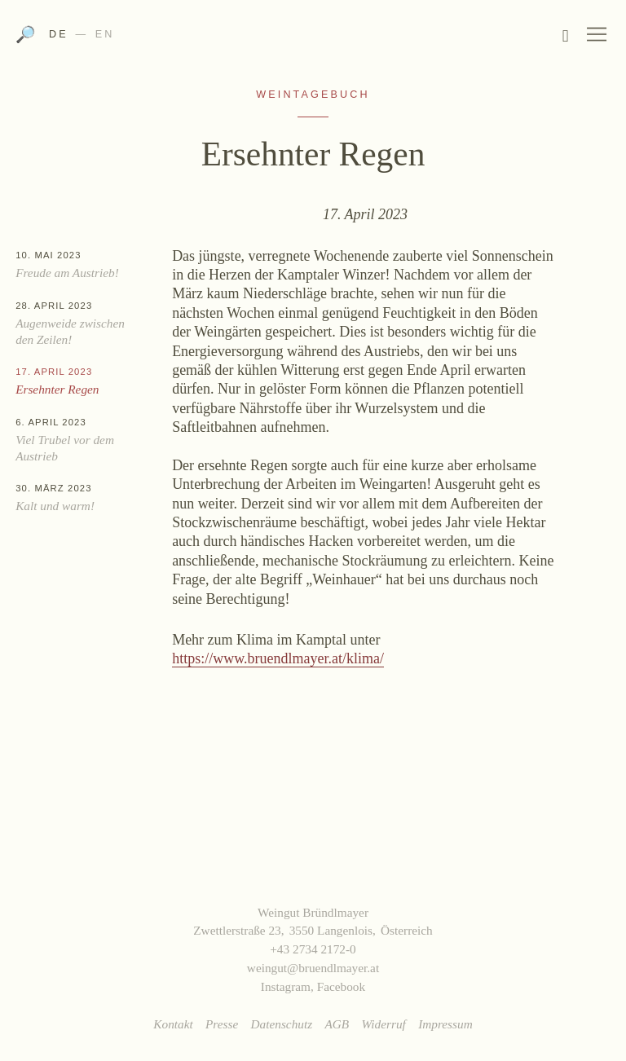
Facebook (341, 986)
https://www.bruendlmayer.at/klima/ (278, 658)
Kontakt (172, 1024)
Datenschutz (282, 1024)
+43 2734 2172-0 (313, 949)
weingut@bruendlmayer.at (313, 968)
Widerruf (383, 1024)
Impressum (445, 1024)
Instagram (286, 986)
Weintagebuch (313, 94)
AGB (336, 1024)
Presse (221, 1024)
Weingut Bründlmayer (313, 39)
